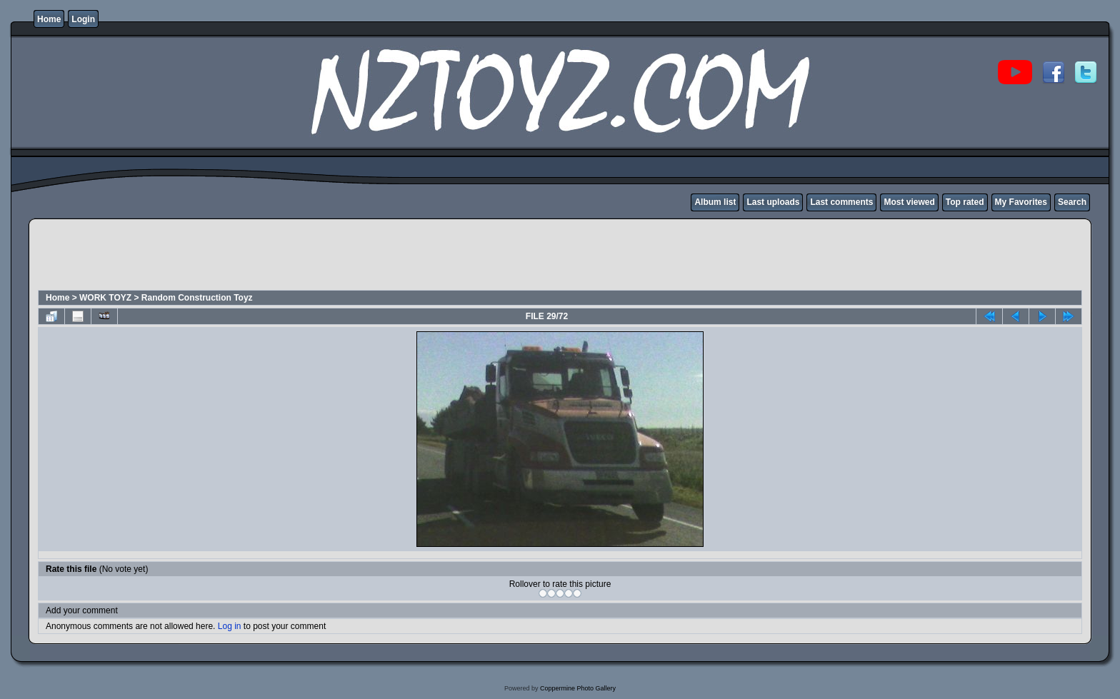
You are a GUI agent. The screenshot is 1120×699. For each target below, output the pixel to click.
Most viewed (909, 202)
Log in (229, 626)
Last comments (841, 202)
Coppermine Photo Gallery (578, 688)
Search (1072, 202)
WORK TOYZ (105, 298)
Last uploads (772, 202)
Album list (715, 202)
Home (49, 19)
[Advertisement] (297, 256)
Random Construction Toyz (197, 298)
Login (83, 19)
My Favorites (1021, 202)
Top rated (965, 202)
